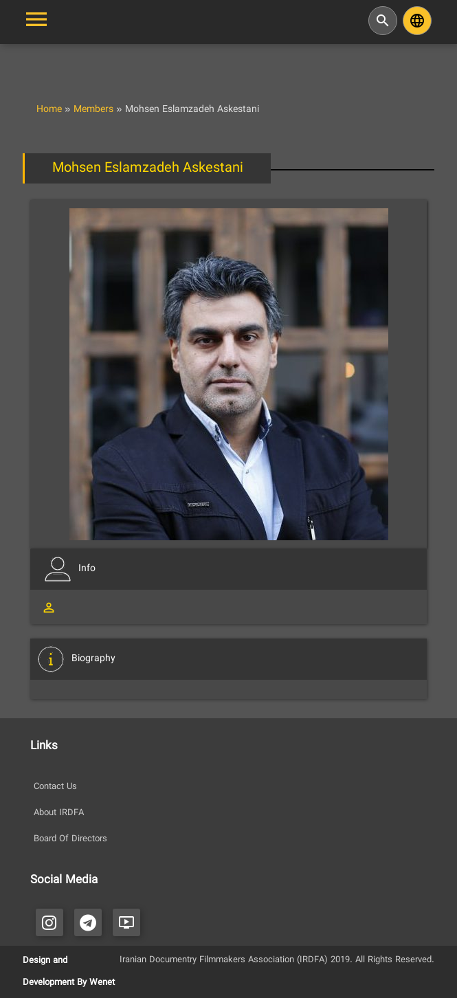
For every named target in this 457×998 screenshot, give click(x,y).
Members (93, 110)
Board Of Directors (70, 839)
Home (49, 110)
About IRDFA (59, 813)
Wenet (102, 982)
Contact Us (55, 787)
